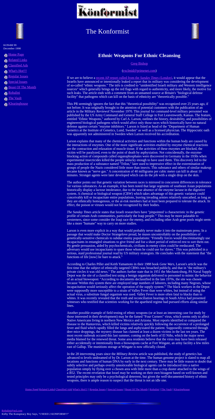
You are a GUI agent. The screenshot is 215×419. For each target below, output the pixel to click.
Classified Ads (15, 65)
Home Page (13, 54)
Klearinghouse (15, 103)
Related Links (15, 60)
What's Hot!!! (17, 71)
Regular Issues (15, 76)
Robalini (11, 92)
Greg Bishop (139, 63)
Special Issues (15, 82)
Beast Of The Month (19, 87)
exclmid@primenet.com (139, 70)
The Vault (12, 98)
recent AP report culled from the (134, 78)
